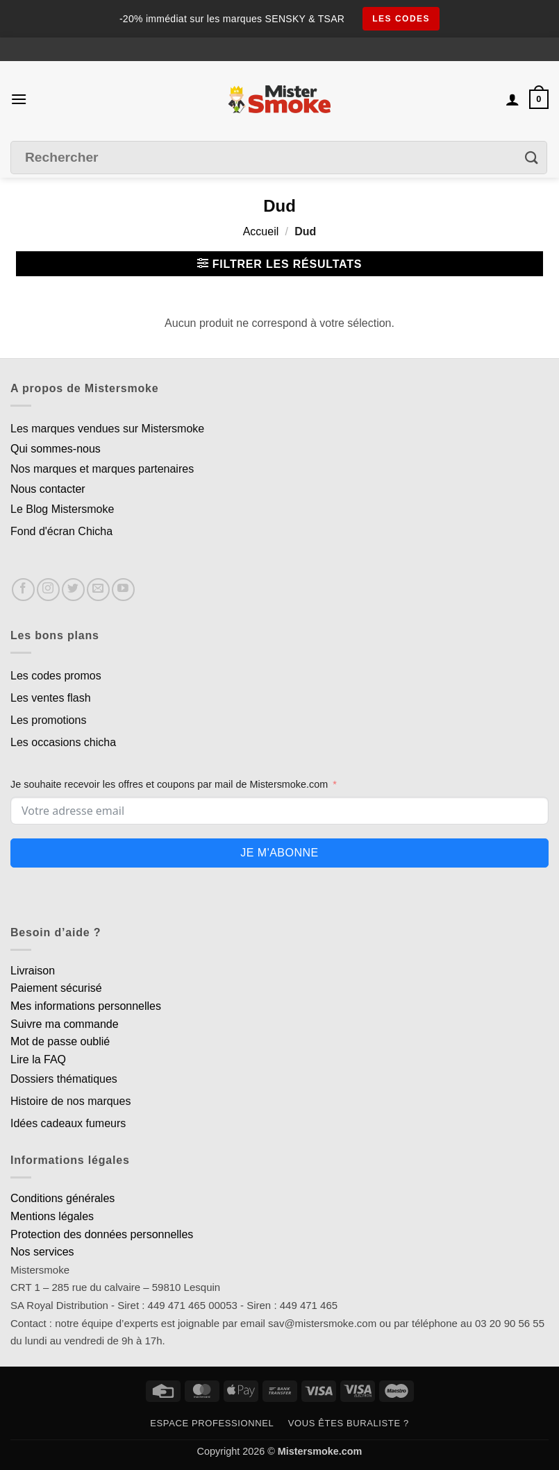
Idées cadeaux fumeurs (68, 1123)
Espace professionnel (212, 1423)
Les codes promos (55, 676)
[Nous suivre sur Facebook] (23, 589)
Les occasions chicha (63, 742)
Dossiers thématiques (63, 1079)
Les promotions (48, 720)
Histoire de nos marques (70, 1101)
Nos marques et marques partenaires (102, 469)
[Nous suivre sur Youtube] (123, 589)
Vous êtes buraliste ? (348, 1423)
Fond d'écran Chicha (61, 531)
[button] (18, 99)
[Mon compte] (512, 99)
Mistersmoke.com (320, 1451)
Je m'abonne (279, 853)
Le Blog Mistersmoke (62, 509)
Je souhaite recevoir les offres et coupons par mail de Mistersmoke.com (169, 784)
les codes (401, 19)
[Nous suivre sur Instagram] (48, 589)
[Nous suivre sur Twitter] (73, 589)
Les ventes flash (50, 698)
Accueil (261, 231)
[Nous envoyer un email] (98, 589)
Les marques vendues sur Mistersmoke (107, 428)
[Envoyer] (532, 157)
